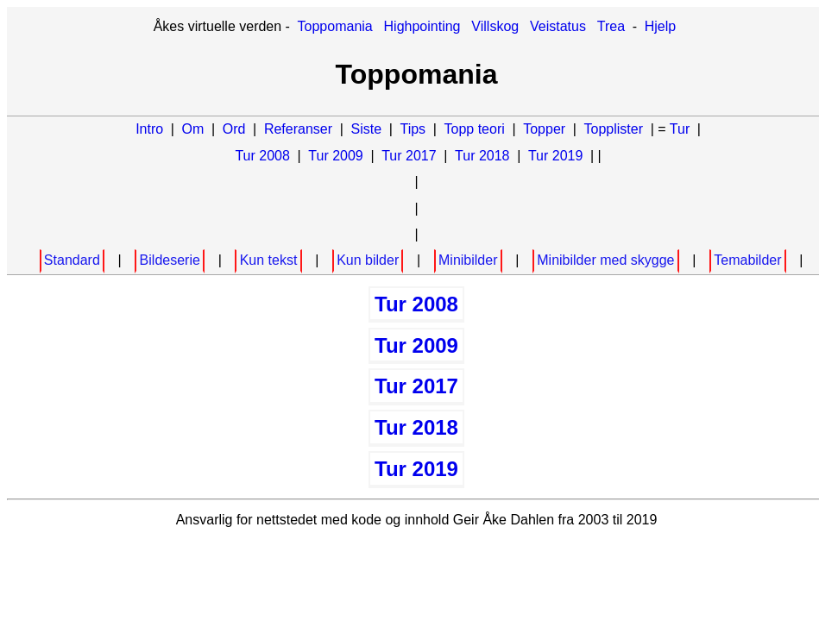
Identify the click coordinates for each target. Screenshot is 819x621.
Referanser (298, 129)
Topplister (613, 129)
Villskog (495, 26)
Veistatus (558, 26)
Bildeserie (170, 260)
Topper (544, 129)
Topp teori (474, 129)
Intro (149, 129)
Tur (680, 129)
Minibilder (467, 260)
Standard (72, 260)
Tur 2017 (408, 155)
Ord (234, 129)
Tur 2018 (482, 155)
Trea (611, 26)
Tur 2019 (555, 155)
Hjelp (660, 26)
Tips (412, 129)
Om (193, 129)
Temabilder (747, 260)
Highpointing (422, 26)
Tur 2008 (262, 155)
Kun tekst (269, 260)
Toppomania (335, 26)
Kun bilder (368, 260)
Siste (365, 129)
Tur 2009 (335, 155)
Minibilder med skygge (605, 260)
